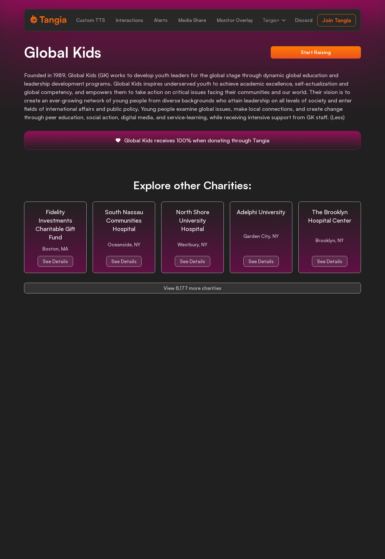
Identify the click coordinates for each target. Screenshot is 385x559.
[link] (90, 20)
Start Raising (316, 52)
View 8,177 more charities (192, 288)
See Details (55, 261)
